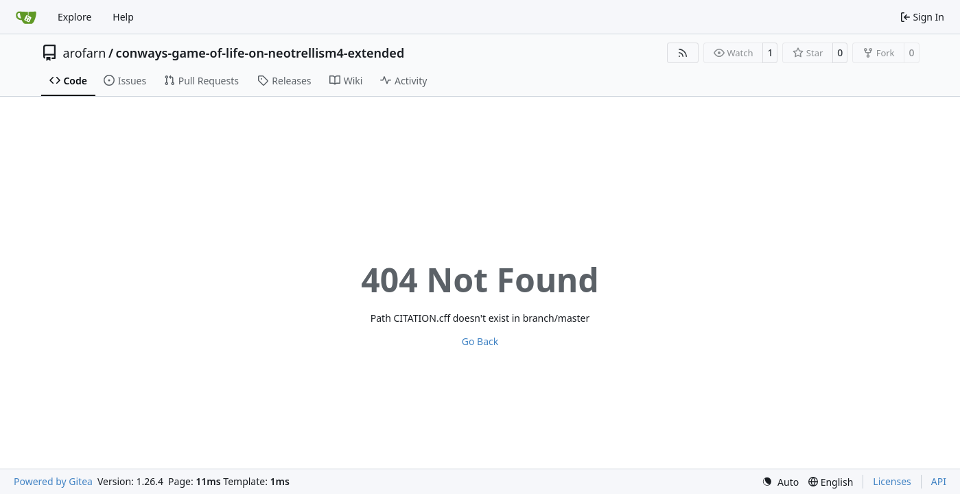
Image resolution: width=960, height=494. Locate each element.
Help (123, 16)
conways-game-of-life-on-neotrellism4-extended (260, 53)
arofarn (84, 53)
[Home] (26, 17)
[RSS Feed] (683, 53)
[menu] (780, 482)
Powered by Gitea (53, 481)
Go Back (480, 341)
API (938, 481)
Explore (74, 16)
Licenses (892, 481)
